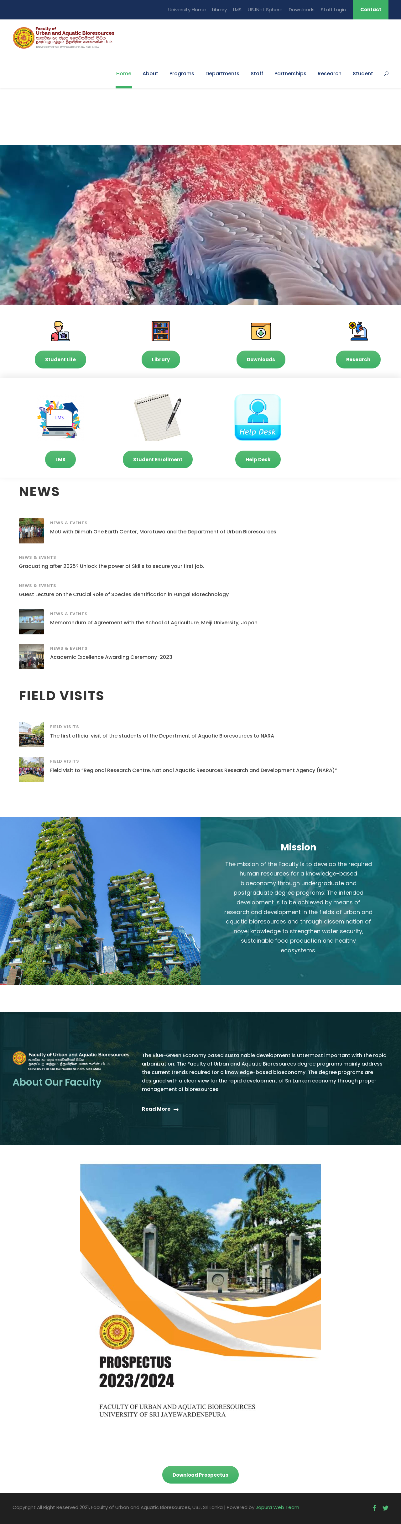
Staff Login (333, 9)
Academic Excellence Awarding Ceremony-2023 (111, 657)
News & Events (69, 523)
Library (219, 9)
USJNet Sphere (265, 9)
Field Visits (64, 727)
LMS (237, 9)
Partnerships (290, 73)
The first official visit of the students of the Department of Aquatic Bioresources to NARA (162, 735)
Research (329, 73)
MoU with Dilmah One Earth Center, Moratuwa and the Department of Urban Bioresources (163, 531)
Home (123, 73)
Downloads (302, 9)
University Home (187, 9)
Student (363, 73)
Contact (370, 9)
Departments (222, 73)
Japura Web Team (277, 1507)
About (150, 73)
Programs (181, 73)
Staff (257, 73)
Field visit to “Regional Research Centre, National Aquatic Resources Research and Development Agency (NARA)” (193, 770)
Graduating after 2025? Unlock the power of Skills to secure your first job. (111, 566)
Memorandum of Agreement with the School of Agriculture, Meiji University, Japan (154, 622)
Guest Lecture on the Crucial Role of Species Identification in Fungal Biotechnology (124, 594)
